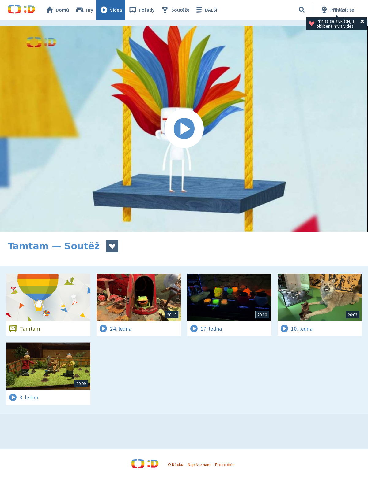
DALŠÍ (205, 9)
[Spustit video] (184, 129)
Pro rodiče (224, 464)
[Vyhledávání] (302, 10)
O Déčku (175, 464)
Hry (84, 9)
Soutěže (175, 9)
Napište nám (199, 464)
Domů (57, 9)
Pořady (141, 9)
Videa (110, 9)
